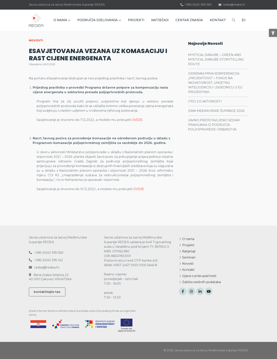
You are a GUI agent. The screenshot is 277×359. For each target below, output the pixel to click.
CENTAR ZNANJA (189, 20)
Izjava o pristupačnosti (197, 276)
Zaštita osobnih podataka (200, 282)
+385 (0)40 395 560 (196, 4)
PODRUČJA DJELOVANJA (99, 20)
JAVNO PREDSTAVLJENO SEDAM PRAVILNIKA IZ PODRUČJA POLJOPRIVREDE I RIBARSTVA (214, 124)
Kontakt (187, 270)
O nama (186, 239)
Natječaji (187, 251)
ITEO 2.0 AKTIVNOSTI (205, 101)
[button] (273, 33)
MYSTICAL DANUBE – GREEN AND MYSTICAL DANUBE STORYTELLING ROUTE (216, 59)
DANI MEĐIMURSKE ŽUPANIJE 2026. (216, 111)
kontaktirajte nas (47, 292)
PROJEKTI (136, 20)
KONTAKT (218, 20)
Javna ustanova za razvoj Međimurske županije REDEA (67, 4)
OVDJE (137, 120)
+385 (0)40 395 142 (46, 260)
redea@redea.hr (232, 4)
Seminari (187, 257)
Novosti (186, 263)
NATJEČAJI (160, 20)
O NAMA (61, 20)
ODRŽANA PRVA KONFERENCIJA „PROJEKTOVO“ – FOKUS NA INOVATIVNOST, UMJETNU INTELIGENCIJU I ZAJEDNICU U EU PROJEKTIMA (215, 83)
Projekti (186, 245)
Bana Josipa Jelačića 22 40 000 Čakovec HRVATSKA (50, 277)
